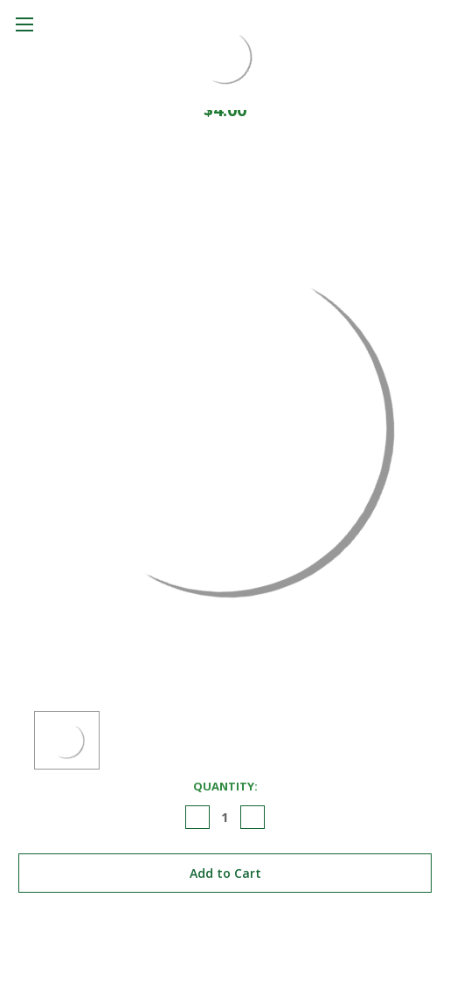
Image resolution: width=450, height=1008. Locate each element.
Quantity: (225, 786)
